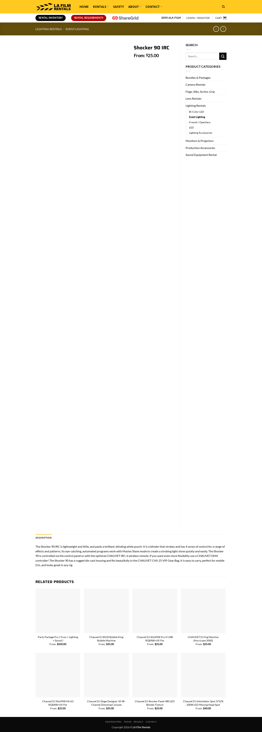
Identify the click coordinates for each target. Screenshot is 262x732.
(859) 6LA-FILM (171, 17)
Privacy (138, 721)
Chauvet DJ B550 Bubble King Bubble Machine (106, 638)
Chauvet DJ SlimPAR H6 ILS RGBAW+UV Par (58, 703)
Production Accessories (200, 148)
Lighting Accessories (200, 132)
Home (84, 7)
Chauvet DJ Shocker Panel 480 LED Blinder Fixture (155, 703)
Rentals (101, 7)
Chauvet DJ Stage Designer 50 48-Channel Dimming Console (106, 703)
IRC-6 (125, 555)
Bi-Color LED (196, 111)
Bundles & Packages (198, 77)
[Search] (223, 7)
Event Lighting (77, 29)
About (134, 7)
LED (191, 127)
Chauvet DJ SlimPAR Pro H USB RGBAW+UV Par (155, 638)
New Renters (113, 721)
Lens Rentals (193, 98)
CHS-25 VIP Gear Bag (165, 560)
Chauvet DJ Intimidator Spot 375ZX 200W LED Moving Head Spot (203, 703)
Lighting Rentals (48, 29)
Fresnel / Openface (199, 122)
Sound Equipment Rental (201, 154)
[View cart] (221, 18)
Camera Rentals (195, 84)
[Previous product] (223, 29)
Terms (127, 721)
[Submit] (223, 56)
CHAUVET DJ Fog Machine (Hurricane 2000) (203, 638)
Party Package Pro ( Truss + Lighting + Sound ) (58, 638)
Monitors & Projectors (200, 140)
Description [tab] (43, 537)
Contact (154, 7)
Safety (118, 7)
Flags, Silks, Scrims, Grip (200, 91)
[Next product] (216, 29)
